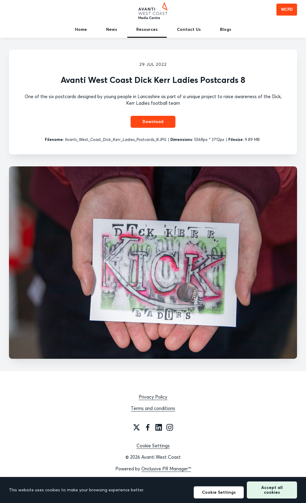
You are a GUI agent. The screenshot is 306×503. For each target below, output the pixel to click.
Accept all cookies (272, 490)
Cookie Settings (153, 446)
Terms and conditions (153, 408)
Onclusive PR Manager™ (166, 469)
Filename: (54, 139)
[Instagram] (169, 427)
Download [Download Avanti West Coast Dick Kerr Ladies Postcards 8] (153, 121)
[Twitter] (136, 427)
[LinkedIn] (158, 427)
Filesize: (236, 139)
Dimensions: (181, 139)
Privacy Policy (153, 397)
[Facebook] (147, 427)
